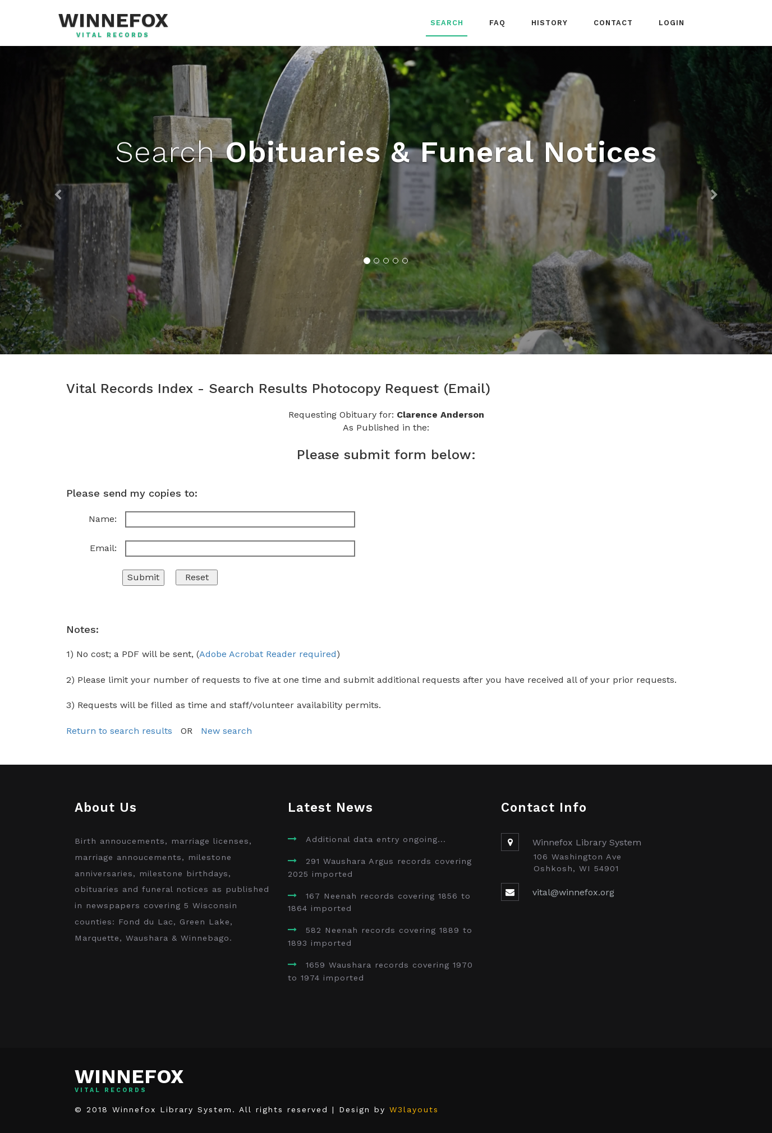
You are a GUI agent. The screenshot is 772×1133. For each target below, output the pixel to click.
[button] (58, 200)
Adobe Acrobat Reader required (268, 654)
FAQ (497, 23)
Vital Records (113, 35)
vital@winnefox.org (573, 892)
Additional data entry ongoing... (376, 839)
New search (226, 730)
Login (671, 23)
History (549, 23)
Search (446, 23)
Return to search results (119, 730)
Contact (613, 23)
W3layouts (414, 1109)
